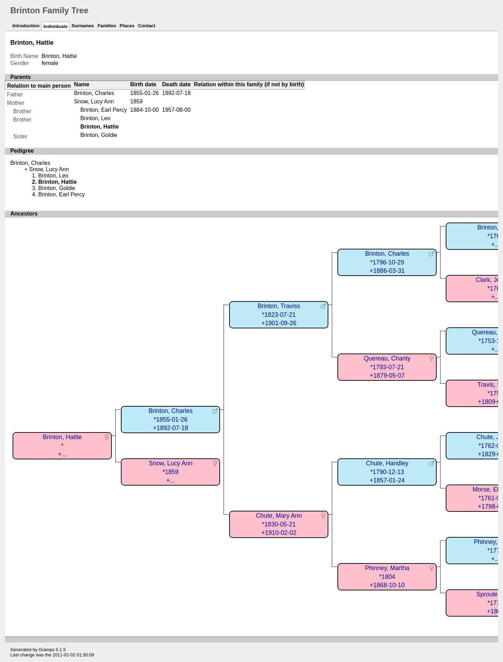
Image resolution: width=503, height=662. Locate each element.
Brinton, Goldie (98, 135)
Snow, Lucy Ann (94, 101)
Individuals (55, 26)
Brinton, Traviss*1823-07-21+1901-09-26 (279, 315)
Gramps (47, 649)
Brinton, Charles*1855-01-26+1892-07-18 (170, 419)
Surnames (83, 25)
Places (127, 25)
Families (106, 25)
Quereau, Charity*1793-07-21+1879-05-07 (387, 367)
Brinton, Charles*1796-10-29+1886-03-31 (387, 262)
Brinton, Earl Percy (103, 110)
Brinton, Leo (95, 118)
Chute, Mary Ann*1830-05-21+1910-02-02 (279, 524)
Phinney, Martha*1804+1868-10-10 (387, 577)
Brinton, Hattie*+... (62, 446)
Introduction (25, 25)
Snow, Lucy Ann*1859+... (170, 472)
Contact (146, 25)
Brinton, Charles (94, 93)
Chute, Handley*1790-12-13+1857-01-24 (387, 472)
